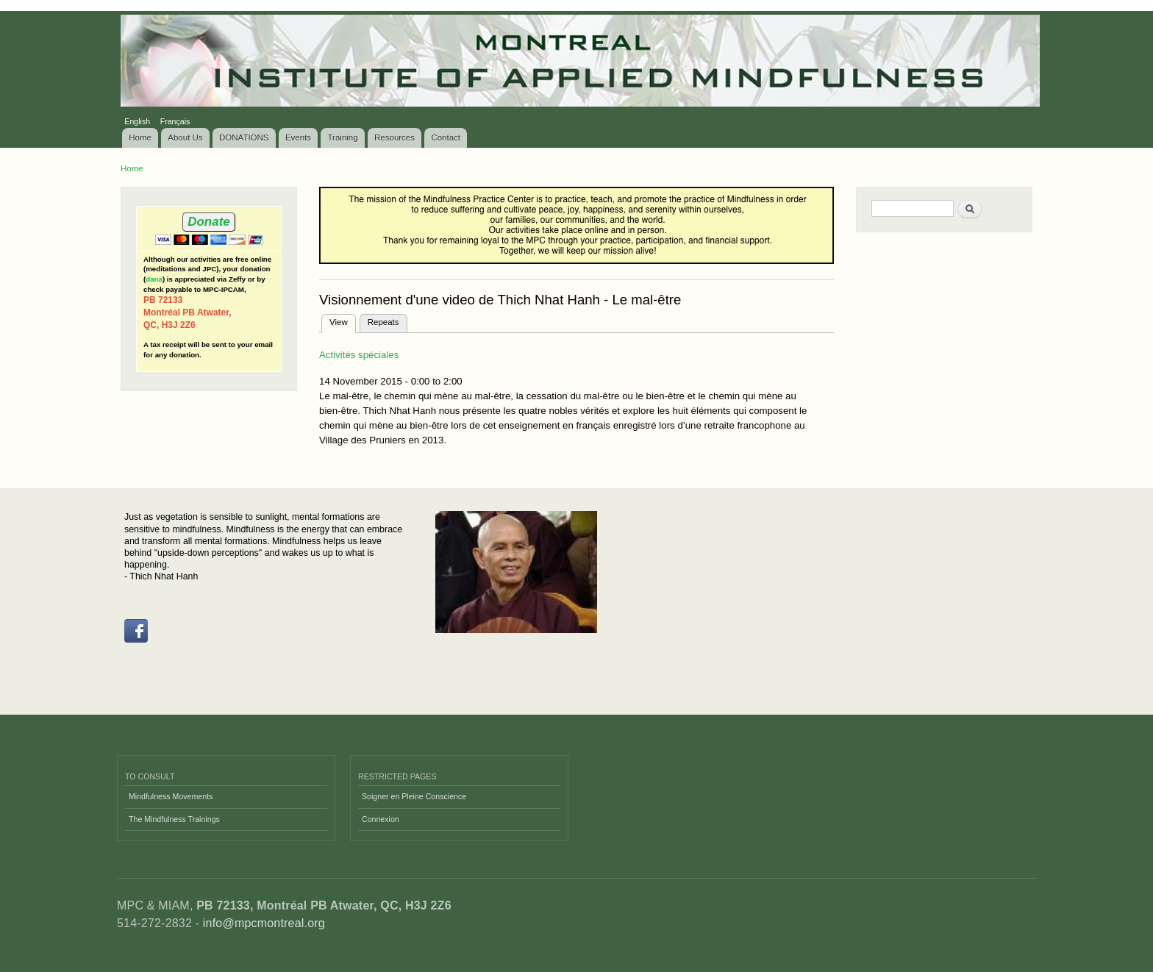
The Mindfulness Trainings (174, 819)
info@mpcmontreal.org (264, 923)
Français (175, 121)
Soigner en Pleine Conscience (414, 796)
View (342, 320)
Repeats (383, 322)
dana (154, 279)
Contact (445, 137)
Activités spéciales (359, 354)
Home (140, 137)
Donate (208, 222)
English (137, 121)
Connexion (380, 819)
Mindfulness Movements (171, 796)
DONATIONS (244, 137)
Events (298, 137)
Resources (394, 137)
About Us (185, 137)
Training (343, 137)
